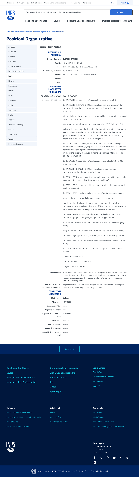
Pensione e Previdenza (36, 20)
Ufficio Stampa (98, 417)
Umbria (11, 129)
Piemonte (12, 100)
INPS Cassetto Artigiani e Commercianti (108, 426)
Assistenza (87, 2)
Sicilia (10, 115)
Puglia (10, 105)
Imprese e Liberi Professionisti (117, 20)
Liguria (11, 81)
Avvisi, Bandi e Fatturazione (55, 2)
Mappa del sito (98, 381)
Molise (10, 95)
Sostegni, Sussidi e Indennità (81, 20)
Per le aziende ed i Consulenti (18, 426)
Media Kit (96, 385)
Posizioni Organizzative (42, 31)
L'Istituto (10, 2)
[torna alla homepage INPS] (10, 14)
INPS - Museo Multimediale (103, 421)
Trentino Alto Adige (16, 124)
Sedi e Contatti (74, 2)
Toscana (11, 119)
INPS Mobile (97, 412)
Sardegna (12, 110)
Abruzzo (11, 46)
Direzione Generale (15, 144)
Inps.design (55, 391)
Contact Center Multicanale (103, 376)
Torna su (69, 349)
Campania (12, 61)
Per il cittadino (12, 421)
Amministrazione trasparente (64, 368)
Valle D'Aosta (13, 134)
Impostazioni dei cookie (59, 421)
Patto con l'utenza (58, 377)
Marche (11, 90)
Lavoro (57, 20)
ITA (114, 2)
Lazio (53, 31)
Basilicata (12, 51)
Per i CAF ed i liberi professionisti (19, 412)
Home (8, 31)
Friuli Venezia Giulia (16, 71)
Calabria (11, 56)
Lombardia (12, 85)
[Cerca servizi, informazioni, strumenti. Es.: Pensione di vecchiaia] (78, 12)
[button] (125, 2)
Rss (51, 382)
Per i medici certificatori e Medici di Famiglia (23, 417)
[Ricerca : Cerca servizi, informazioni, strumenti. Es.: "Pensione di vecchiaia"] (121, 12)
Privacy (52, 412)
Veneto (11, 139)
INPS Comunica (23, 2)
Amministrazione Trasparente (22, 31)
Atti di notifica (55, 417)
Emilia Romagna (14, 66)
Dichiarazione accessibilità (62, 373)
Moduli (53, 386)
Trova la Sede (98, 372)
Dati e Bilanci (36, 2)
